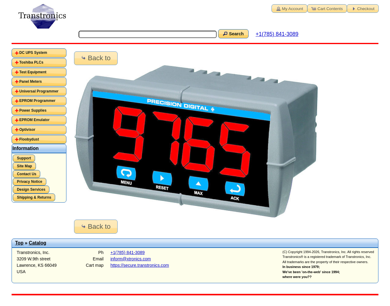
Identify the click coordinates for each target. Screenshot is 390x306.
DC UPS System (33, 52)
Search (233, 33)
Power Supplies (32, 110)
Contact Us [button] (27, 174)
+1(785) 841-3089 (277, 34)
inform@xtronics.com (130, 258)
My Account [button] (289, 8)
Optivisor (27, 129)
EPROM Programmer (37, 101)
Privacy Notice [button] (29, 181)
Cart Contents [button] (326, 8)
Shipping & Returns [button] (34, 197)
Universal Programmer (38, 91)
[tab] (39, 52)
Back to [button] (95, 58)
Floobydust (29, 139)
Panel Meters (30, 81)
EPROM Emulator (34, 120)
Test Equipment (32, 72)
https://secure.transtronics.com (139, 265)
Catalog (37, 242)
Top (19, 242)
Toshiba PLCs (31, 62)
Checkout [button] (362, 8)
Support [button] (24, 158)
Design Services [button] (31, 189)
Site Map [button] (24, 166)
